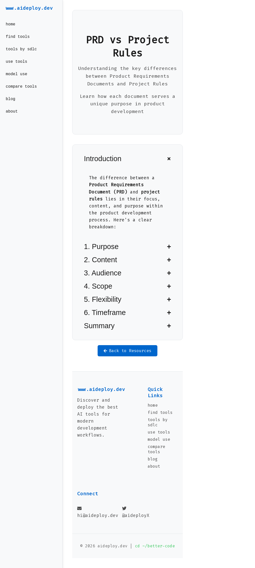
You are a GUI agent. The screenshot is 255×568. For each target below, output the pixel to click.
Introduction (102, 159)
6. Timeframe (105, 312)
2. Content (100, 260)
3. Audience (103, 273)
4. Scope (98, 286)
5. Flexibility (102, 299)
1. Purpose (101, 247)
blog (10, 105)
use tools (16, 65)
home (10, 25)
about (12, 119)
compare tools (21, 92)
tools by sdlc (21, 52)
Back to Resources (127, 350)
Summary (99, 326)
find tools (18, 38)
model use (16, 78)
